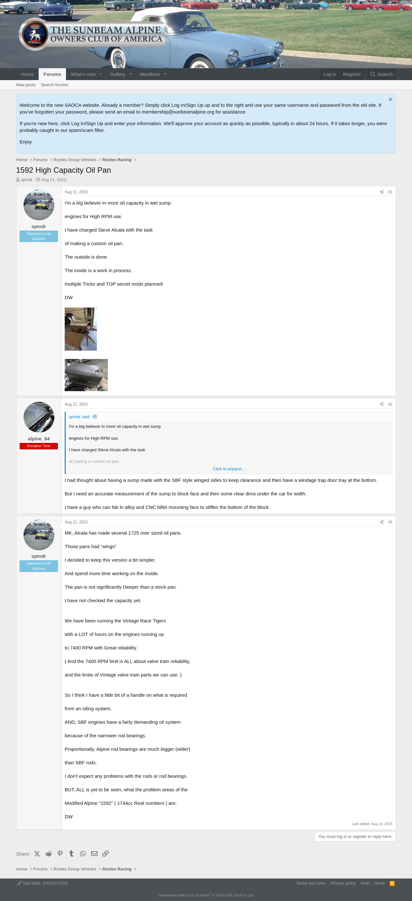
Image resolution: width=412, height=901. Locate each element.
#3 (390, 522)
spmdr (27, 179)
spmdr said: (79, 416)
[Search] (381, 74)
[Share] (382, 192)
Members (150, 74)
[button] (100, 74)
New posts (26, 84)
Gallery (118, 74)
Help (365, 883)
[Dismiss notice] (389, 100)
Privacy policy (343, 883)
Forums (52, 74)
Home (27, 74)
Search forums (54, 84)
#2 (390, 404)
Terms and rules (311, 883)
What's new (83, 74)
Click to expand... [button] (229, 468)
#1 (390, 192)
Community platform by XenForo (206, 895)
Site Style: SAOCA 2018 (42, 883)
